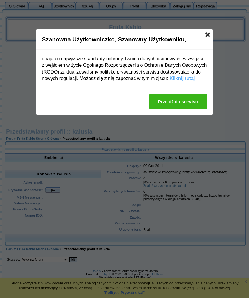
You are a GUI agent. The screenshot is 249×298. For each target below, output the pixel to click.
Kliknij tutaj (182, 78)
